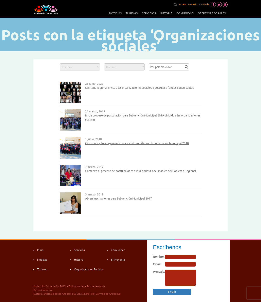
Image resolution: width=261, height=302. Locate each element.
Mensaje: (159, 271)
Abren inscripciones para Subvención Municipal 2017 (118, 198)
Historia (166, 13)
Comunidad (185, 13)
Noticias (115, 13)
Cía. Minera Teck (85, 293)
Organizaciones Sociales (89, 269)
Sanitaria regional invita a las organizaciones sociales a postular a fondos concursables (139, 87)
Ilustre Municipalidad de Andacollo (53, 293)
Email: (157, 264)
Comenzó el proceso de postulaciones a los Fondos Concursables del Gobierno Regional (140, 171)
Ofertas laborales (212, 13)
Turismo (132, 13)
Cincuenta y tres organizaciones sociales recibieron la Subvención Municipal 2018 (137, 143)
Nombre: (159, 256)
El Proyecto (118, 259)
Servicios (149, 13)
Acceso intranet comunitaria (194, 4)
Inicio (40, 250)
